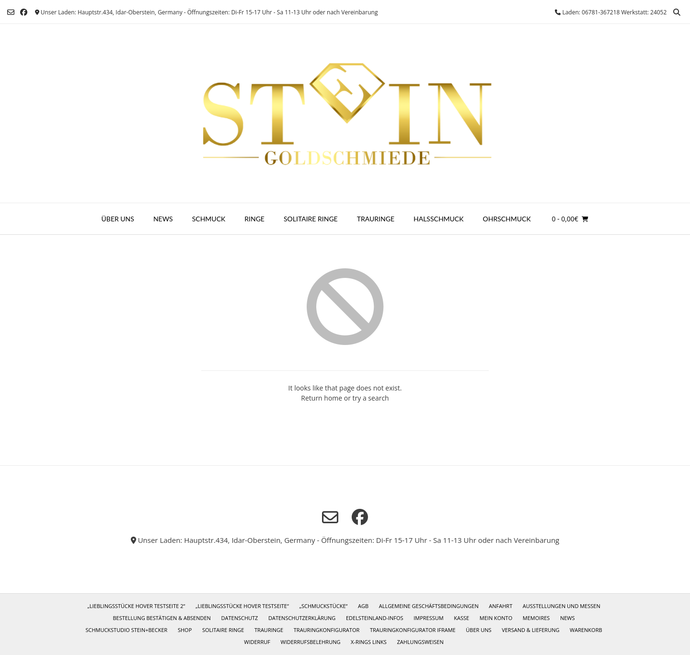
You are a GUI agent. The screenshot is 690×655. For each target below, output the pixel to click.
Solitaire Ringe (311, 219)
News (163, 219)
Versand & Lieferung (530, 629)
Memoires (536, 617)
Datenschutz (239, 617)
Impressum (428, 617)
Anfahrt (500, 605)
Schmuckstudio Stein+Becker (126, 629)
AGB (363, 605)
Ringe (254, 219)
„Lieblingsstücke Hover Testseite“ (242, 605)
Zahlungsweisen (420, 641)
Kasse (461, 617)
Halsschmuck (439, 219)
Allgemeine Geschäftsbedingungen (429, 605)
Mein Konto (496, 617)
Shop (185, 629)
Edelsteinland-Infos (374, 617)
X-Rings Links (369, 641)
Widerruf (257, 641)
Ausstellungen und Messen (561, 605)
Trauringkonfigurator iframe (413, 629)
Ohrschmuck (507, 219)
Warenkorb (586, 629)
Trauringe (375, 219)
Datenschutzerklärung (301, 617)
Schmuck (209, 219)
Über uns (118, 219)
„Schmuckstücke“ (323, 605)
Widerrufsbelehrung (311, 641)
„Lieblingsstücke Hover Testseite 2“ (136, 605)
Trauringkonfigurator (326, 629)
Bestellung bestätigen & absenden (161, 617)
